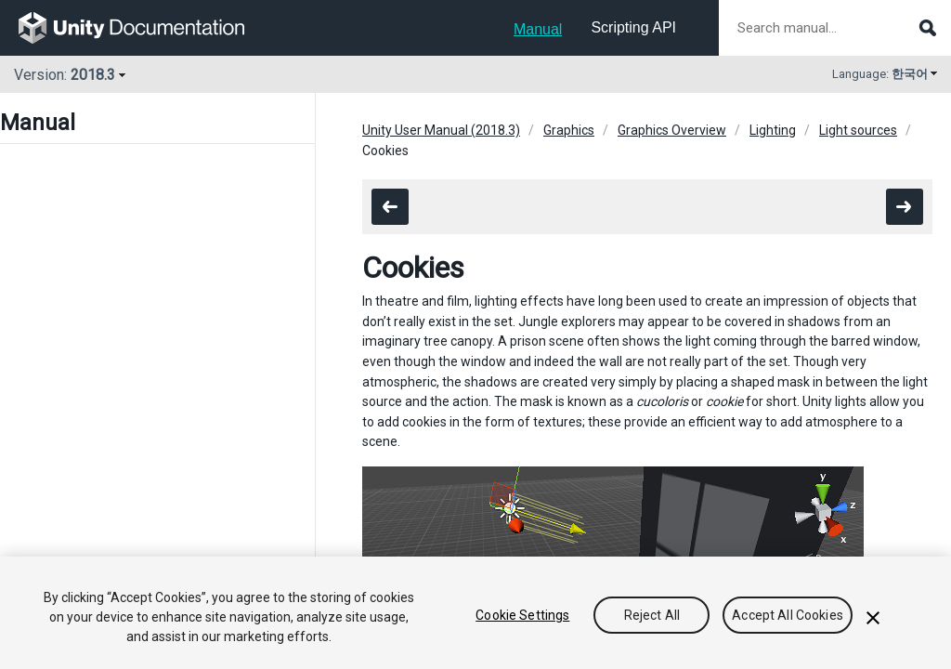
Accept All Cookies (787, 615)
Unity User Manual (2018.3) (441, 130)
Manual (538, 29)
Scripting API (633, 27)
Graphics (568, 130)
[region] (475, 613)
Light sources (858, 130)
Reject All (652, 615)
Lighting (772, 130)
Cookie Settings (522, 615)
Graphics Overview (672, 130)
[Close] (873, 617)
